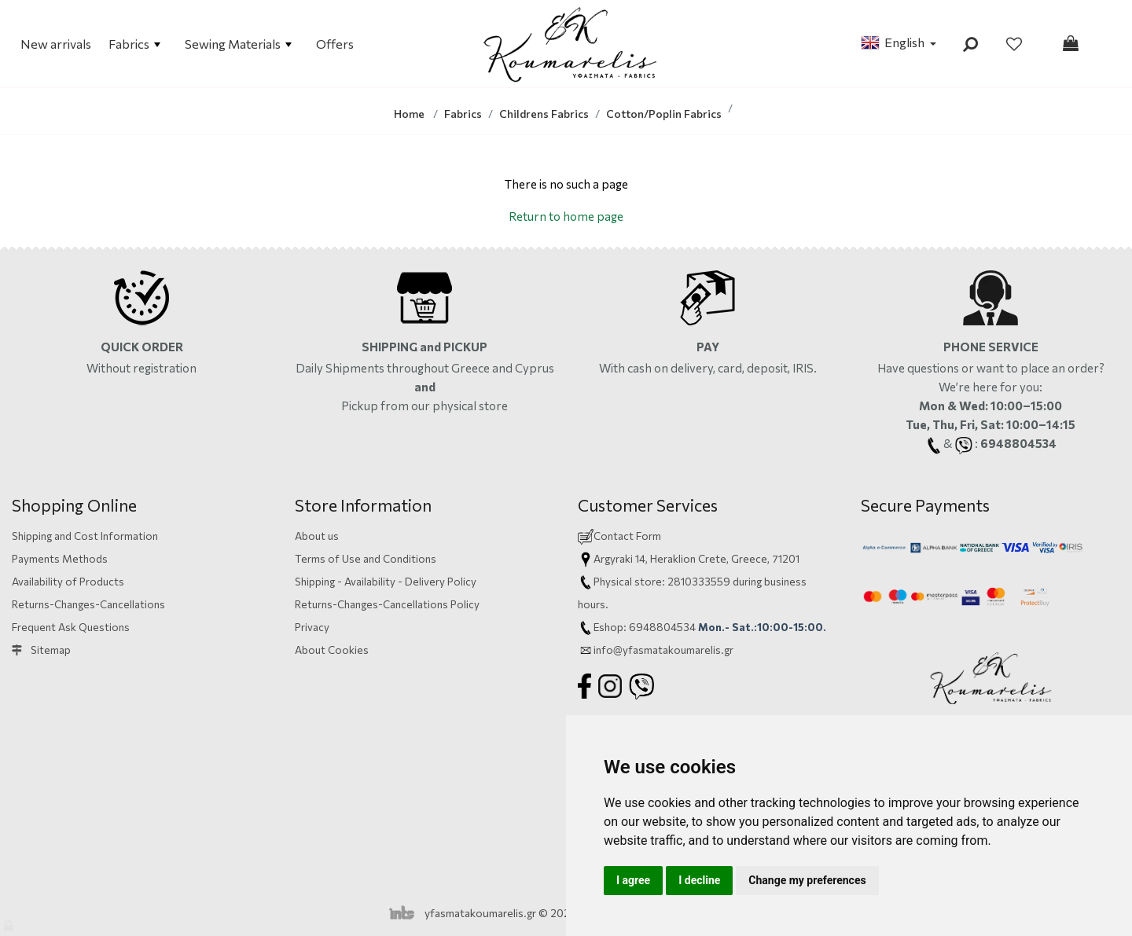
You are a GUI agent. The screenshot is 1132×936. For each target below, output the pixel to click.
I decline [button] (699, 880)
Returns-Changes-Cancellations (88, 604)
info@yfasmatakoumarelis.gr (663, 649)
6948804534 (662, 626)
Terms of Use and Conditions (365, 558)
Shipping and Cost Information (85, 535)
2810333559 (698, 581)
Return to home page (566, 216)
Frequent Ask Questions (71, 626)
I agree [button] (633, 880)
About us (317, 535)
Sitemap (41, 649)
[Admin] (10, 922)
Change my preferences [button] (807, 880)
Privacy (312, 626)
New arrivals (55, 43)
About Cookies (332, 649)
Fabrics (134, 43)
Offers (335, 43)
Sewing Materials (238, 43)
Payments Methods (60, 558)
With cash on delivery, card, (708, 368)
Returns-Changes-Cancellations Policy (387, 604)
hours (591, 604)
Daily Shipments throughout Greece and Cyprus (425, 368)
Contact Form (627, 535)
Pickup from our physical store (424, 405)
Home (409, 113)
